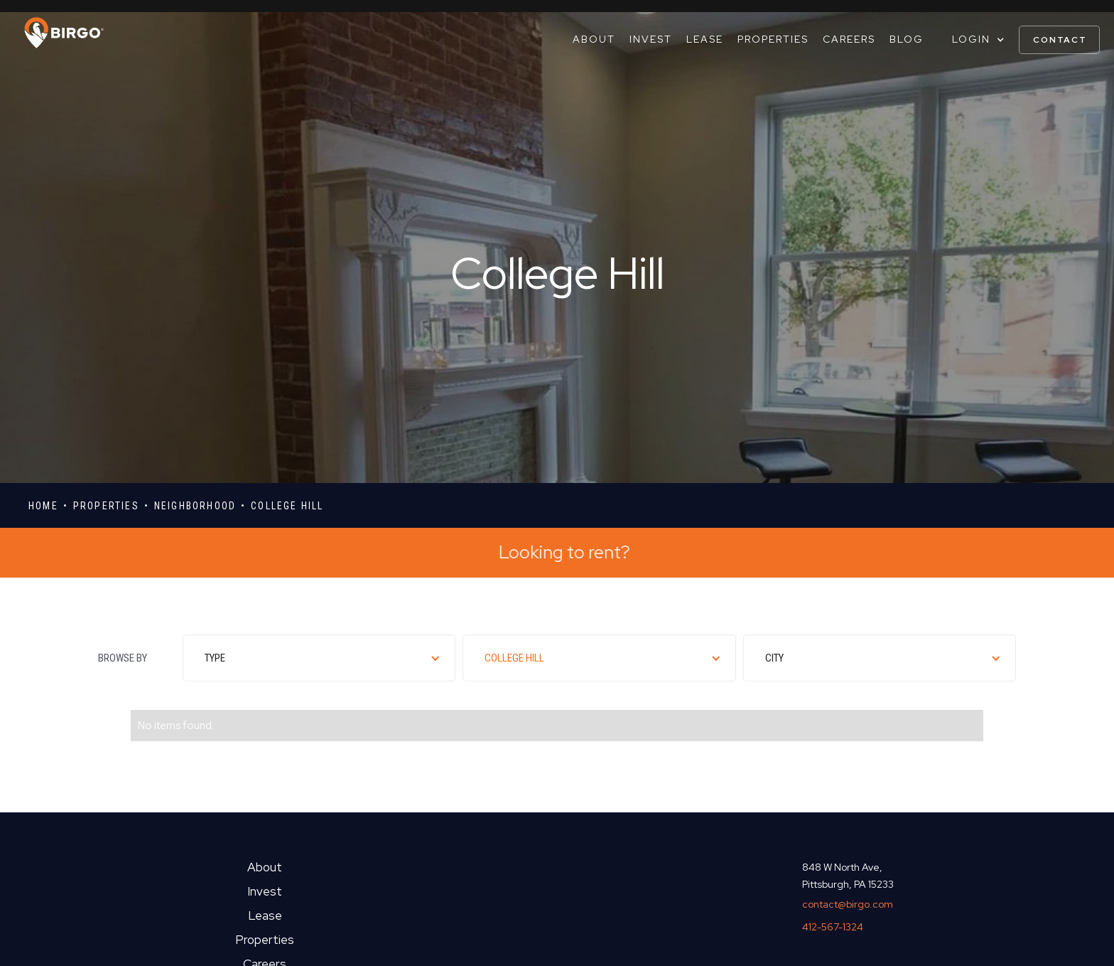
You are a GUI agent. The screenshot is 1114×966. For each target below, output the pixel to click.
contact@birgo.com (847, 904)
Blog (906, 39)
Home (43, 505)
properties (106, 505)
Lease (704, 39)
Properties (773, 39)
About (594, 39)
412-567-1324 (832, 926)
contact (1060, 40)
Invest (650, 39)
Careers (849, 39)
